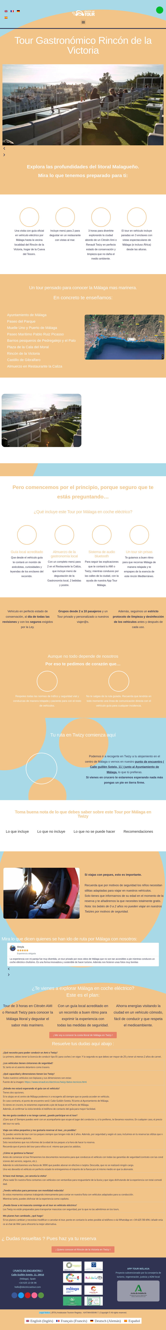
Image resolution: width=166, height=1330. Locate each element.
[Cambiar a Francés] (12, 11)
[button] (83, 22)
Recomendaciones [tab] (138, 831)
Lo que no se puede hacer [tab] (94, 831)
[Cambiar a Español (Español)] (132, 1321)
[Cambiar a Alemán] (18, 11)
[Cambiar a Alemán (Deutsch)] (105, 1321)
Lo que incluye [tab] (17, 831)
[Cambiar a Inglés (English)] (39, 1321)
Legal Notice (44, 1313)
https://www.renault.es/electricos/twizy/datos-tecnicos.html (56, 1082)
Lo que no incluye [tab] (51, 831)
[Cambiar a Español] (6, 17)
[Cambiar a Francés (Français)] (72, 1321)
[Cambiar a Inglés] (6, 11)
